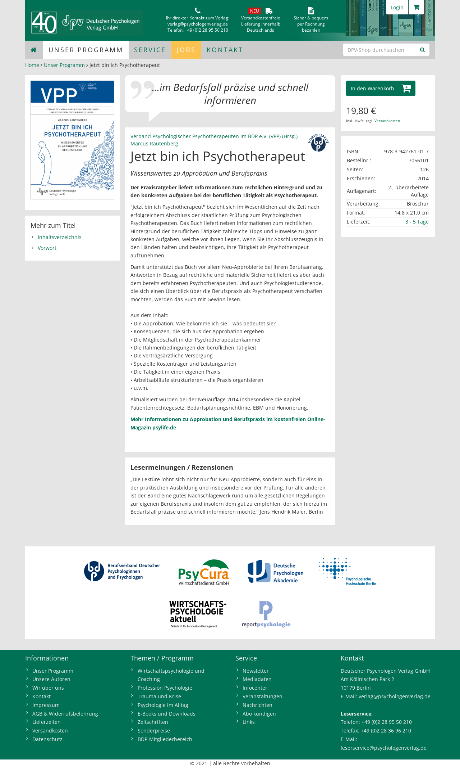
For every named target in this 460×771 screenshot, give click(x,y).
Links (249, 721)
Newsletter (256, 670)
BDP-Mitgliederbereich (165, 739)
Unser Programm (86, 49)
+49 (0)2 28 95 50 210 (206, 30)
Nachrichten (257, 705)
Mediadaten (257, 679)
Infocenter (255, 687)
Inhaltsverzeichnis (60, 237)
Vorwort (47, 247)
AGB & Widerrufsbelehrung (65, 713)
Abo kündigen (259, 713)
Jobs (186, 49)
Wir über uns (48, 687)
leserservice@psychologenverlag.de (384, 747)
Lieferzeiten (46, 721)
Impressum (46, 705)
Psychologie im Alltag (163, 705)
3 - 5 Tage (417, 221)
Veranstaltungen (262, 696)
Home (32, 65)
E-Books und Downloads (167, 713)
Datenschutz (47, 739)
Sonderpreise (154, 730)
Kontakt (225, 49)
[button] (380, 88)
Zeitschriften (153, 721)
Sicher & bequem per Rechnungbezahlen (311, 24)
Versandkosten (387, 120)
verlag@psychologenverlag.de (197, 24)
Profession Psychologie (165, 687)
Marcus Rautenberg (154, 143)
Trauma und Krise (159, 696)
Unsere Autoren (51, 679)
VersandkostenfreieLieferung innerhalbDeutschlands (260, 24)
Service (150, 49)
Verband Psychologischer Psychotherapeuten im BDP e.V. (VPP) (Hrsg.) (214, 136)
